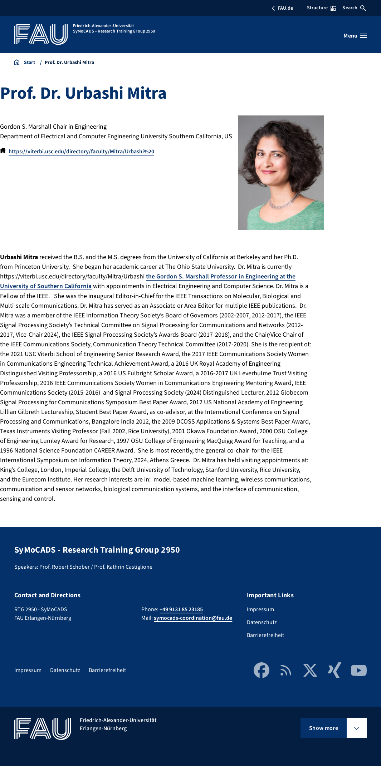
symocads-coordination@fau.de (193, 618)
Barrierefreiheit (265, 635)
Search (354, 7)
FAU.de (282, 8)
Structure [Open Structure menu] (321, 7)
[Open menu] (355, 36)
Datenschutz (262, 622)
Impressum (260, 609)
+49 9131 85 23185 (181, 609)
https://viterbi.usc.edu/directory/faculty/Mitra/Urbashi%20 (81, 151)
